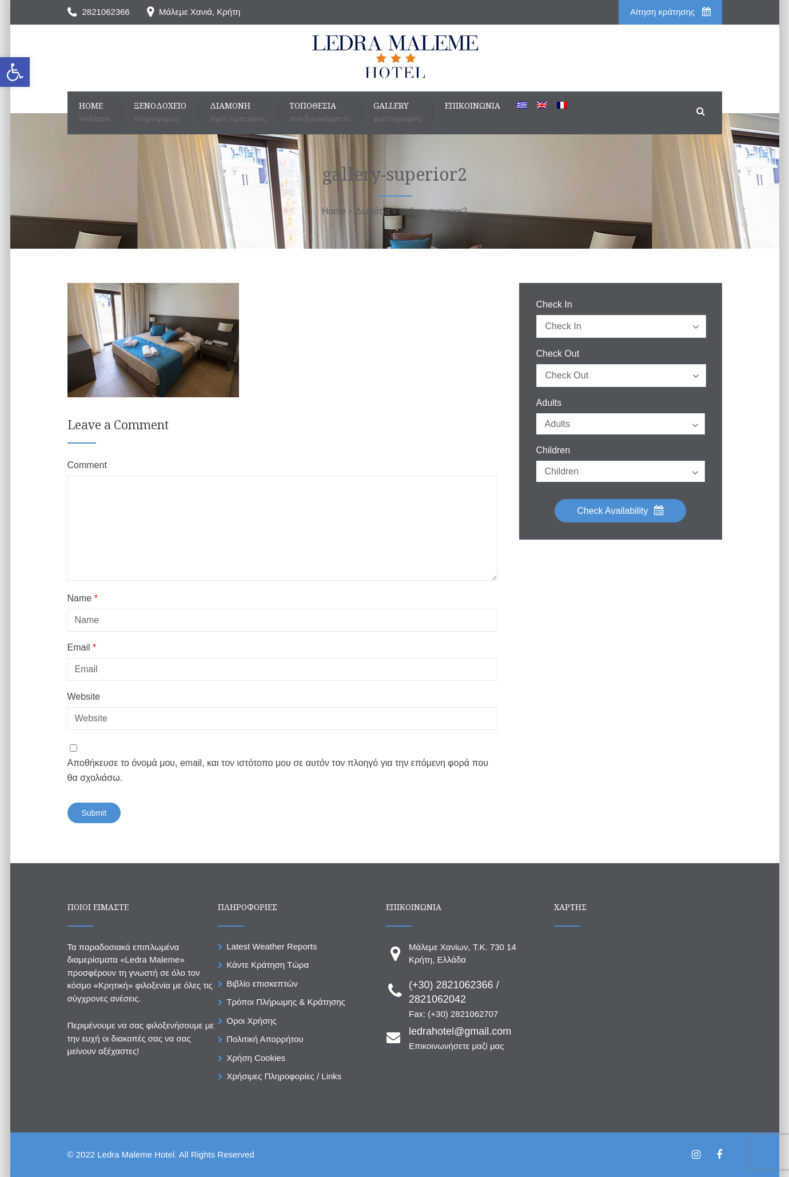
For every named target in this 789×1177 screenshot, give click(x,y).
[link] (15, 72)
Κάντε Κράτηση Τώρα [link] (267, 964)
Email (82, 647)
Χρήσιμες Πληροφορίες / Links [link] (283, 1076)
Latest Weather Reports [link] (271, 946)
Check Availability (620, 510)
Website (84, 696)
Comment (87, 465)
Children (553, 450)
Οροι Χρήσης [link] (251, 1021)
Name (82, 598)
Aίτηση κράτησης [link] (670, 12)
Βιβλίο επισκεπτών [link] (261, 983)
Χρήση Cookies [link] (255, 1058)
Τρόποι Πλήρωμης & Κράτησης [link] (285, 1002)
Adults (548, 403)
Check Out (558, 353)
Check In (554, 304)
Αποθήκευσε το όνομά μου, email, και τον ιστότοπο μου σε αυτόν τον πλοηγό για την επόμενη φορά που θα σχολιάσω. (277, 770)
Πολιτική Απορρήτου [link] (264, 1039)
